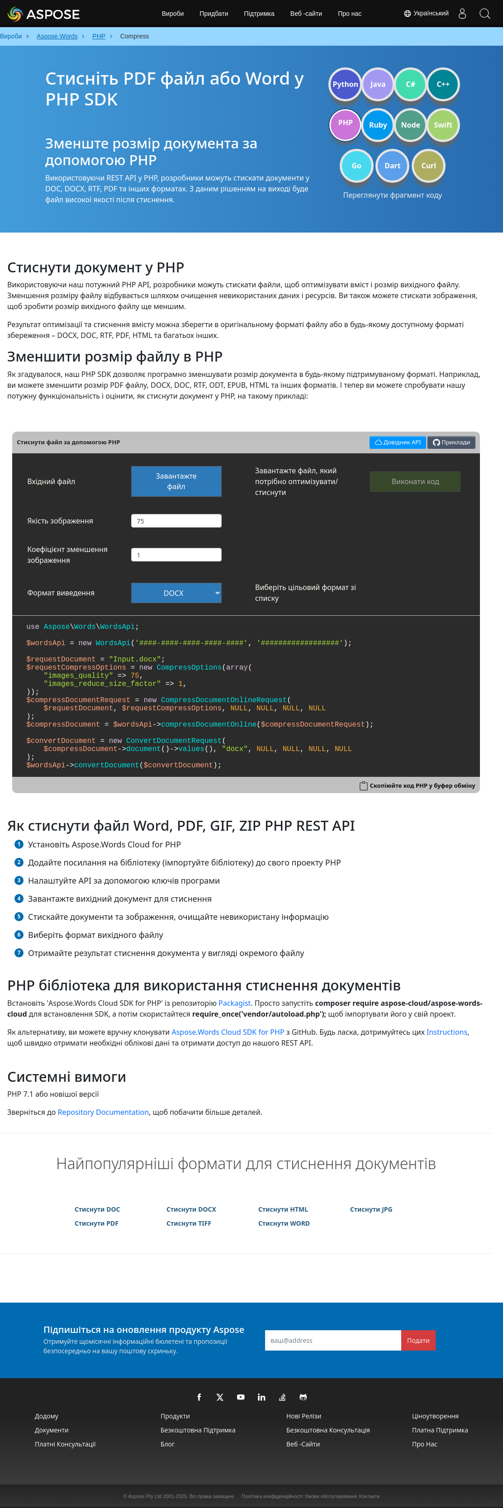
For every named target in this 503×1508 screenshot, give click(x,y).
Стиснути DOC (97, 1209)
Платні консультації (65, 1444)
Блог (168, 1444)
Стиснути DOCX (191, 1209)
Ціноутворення (435, 1416)
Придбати (213, 13)
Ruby (378, 125)
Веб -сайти (306, 13)
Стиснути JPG (371, 1209)
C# (411, 84)
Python (345, 84)
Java (378, 84)
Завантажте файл (176, 481)
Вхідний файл (51, 481)
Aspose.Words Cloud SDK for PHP (227, 1032)
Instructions (447, 1032)
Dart (392, 166)
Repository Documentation (103, 1112)
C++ (443, 84)
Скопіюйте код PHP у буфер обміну (422, 785)
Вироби (173, 13)
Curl (428, 166)
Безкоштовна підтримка (198, 1430)
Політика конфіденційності (272, 1496)
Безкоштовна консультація (328, 1430)
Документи (52, 1430)
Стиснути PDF (97, 1223)
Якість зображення (60, 521)
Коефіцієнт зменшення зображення (67, 554)
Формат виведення (61, 593)
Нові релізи (303, 1416)
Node (411, 125)
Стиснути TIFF (188, 1223)
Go (356, 166)
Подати (418, 1340)
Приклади (451, 442)
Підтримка (259, 13)
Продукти (175, 1416)
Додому (46, 1416)
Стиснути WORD (284, 1223)
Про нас (349, 13)
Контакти (369, 1496)
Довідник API (396, 441)
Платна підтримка (440, 1430)
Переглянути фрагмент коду (392, 195)
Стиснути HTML (283, 1209)
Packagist (234, 1003)
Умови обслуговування (331, 1496)
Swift (443, 125)
